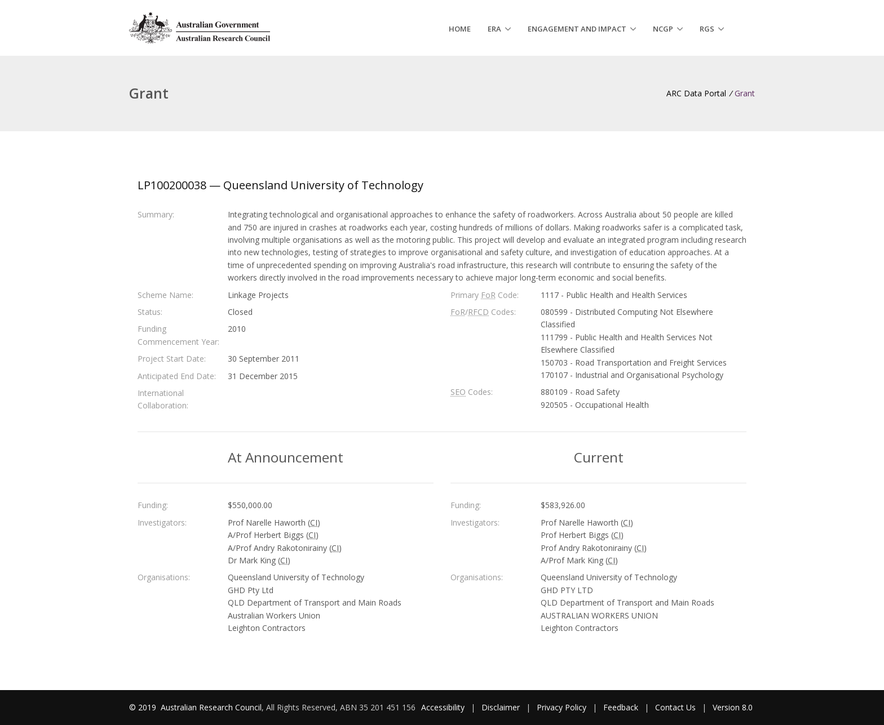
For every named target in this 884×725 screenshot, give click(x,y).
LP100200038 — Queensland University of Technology (280, 185)
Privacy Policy (561, 707)
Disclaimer (500, 707)
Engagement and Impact (577, 29)
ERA (494, 29)
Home (460, 29)
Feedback (620, 707)
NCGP (663, 29)
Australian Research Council (211, 707)
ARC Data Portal (696, 93)
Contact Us (675, 707)
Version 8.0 (733, 707)
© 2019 (143, 707)
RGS (707, 29)
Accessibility (443, 707)
